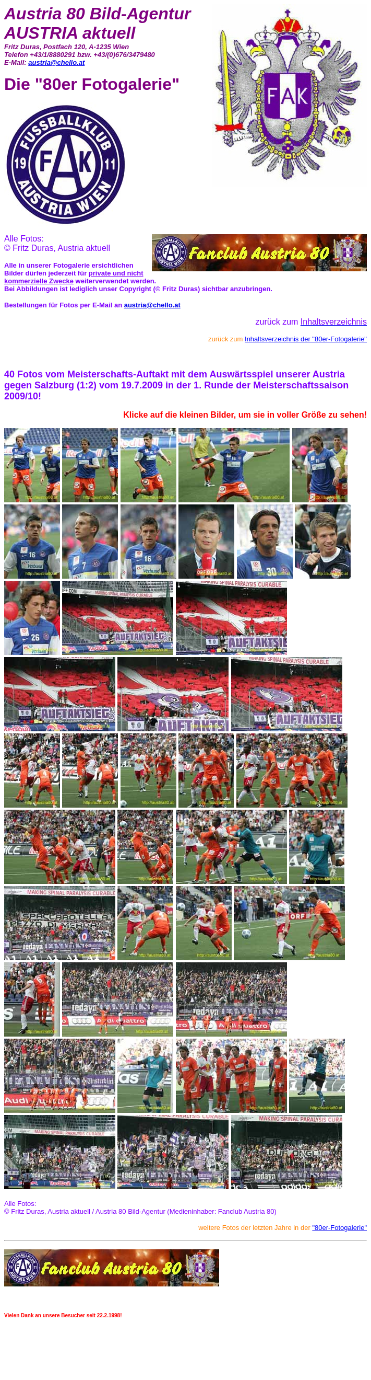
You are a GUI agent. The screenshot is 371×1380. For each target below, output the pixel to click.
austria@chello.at (56, 62)
